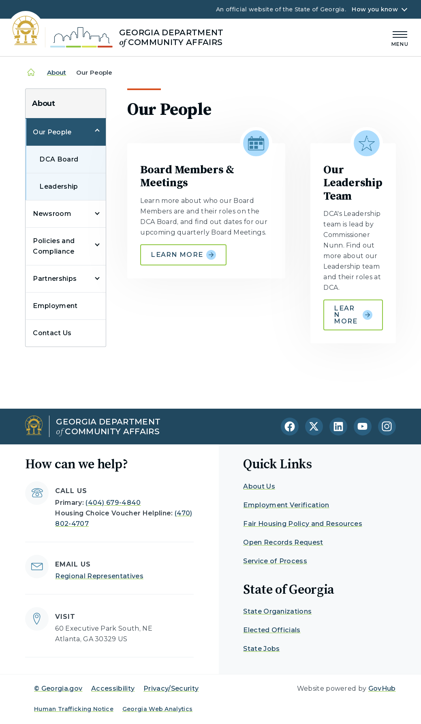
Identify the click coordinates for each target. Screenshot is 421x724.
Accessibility (113, 688)
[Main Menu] (399, 37)
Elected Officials (271, 630)
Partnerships (55, 278)
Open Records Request (283, 542)
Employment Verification (286, 505)
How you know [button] (374, 9)
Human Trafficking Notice (73, 709)
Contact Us (52, 333)
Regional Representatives (99, 576)
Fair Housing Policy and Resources (302, 524)
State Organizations (277, 611)
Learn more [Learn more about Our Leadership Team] (353, 314)
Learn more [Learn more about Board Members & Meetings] (183, 255)
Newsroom (52, 214)
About (56, 72)
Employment (55, 306)
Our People (52, 132)
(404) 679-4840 (113, 502)
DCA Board (58, 159)
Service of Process (275, 561)
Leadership (58, 186)
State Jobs (261, 649)
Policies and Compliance (54, 246)
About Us (259, 486)
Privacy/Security (171, 688)
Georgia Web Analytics (157, 709)
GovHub (382, 688)
